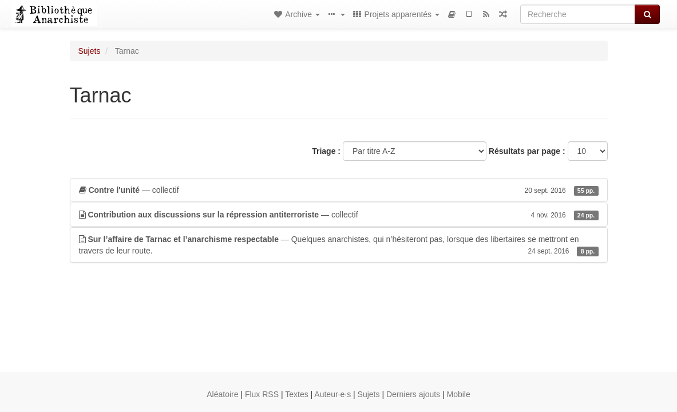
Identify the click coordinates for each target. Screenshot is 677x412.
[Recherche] (577, 14)
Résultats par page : (527, 151)
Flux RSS (262, 394)
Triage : (326, 151)
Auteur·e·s (332, 394)
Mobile (458, 394)
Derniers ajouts (413, 394)
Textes (296, 394)
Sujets (89, 51)
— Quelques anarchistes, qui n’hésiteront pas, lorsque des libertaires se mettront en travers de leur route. (339, 245)
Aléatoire (222, 394)
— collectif (339, 190)
